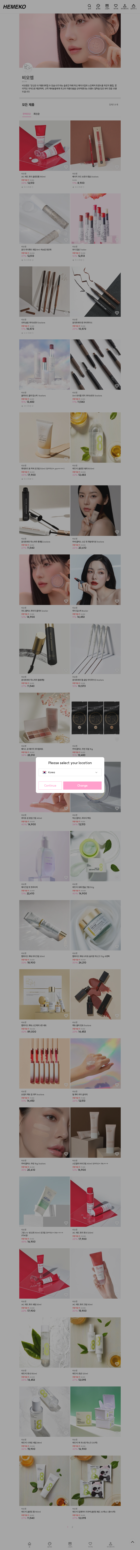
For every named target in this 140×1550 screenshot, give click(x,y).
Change (82, 785)
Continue (50, 785)
